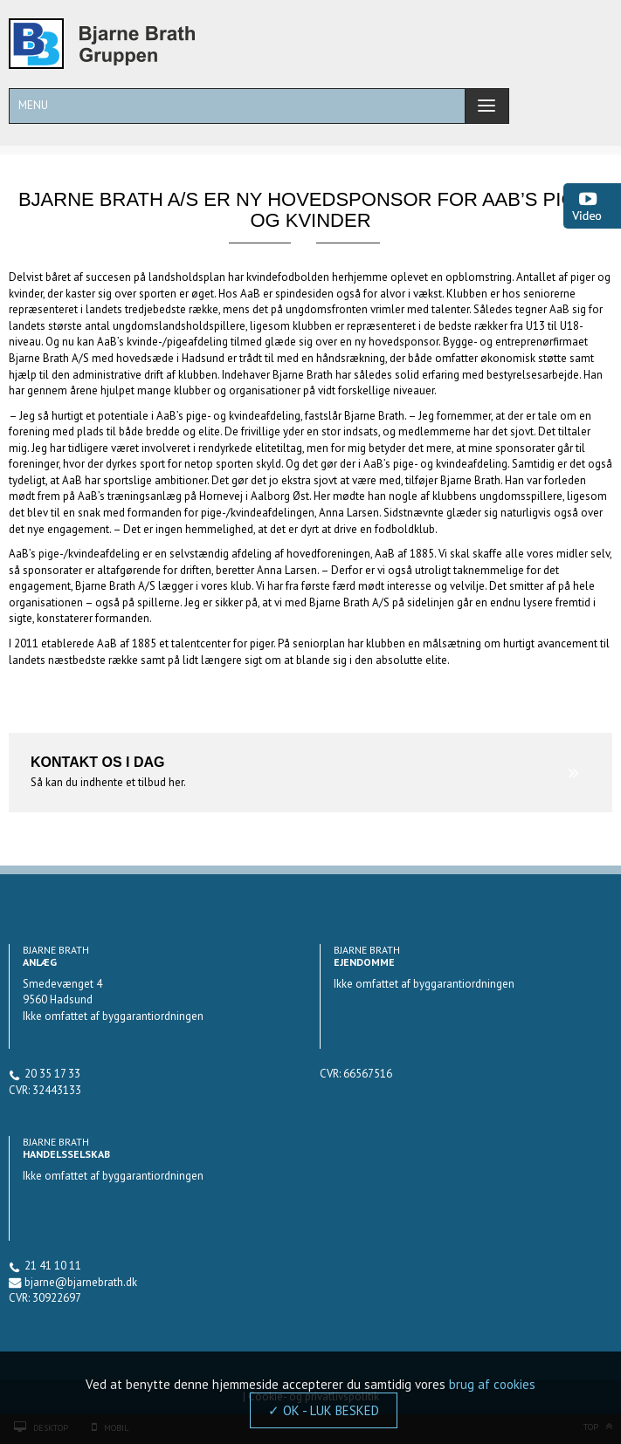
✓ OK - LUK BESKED (323, 1410)
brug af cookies (492, 1384)
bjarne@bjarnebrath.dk (80, 1282)
